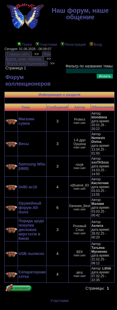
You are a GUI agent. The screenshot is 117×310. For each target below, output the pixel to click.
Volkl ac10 (27, 187)
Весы (23, 144)
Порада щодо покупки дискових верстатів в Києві (31, 230)
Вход (96, 44)
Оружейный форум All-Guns (29, 207)
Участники (46, 44)
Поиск (25, 44)
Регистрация (73, 44)
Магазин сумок (26, 121)
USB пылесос (31, 253)
